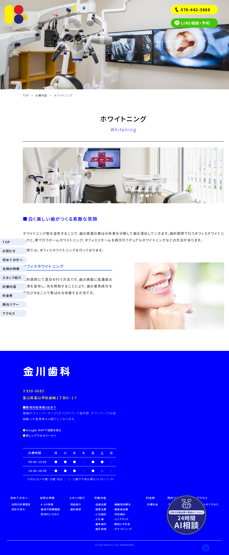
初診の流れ (18, 509)
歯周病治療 (121, 509)
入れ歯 (99, 519)
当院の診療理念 (21, 504)
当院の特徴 (11, 268)
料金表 (7, 295)
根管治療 (100, 509)
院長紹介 (75, 504)
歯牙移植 (100, 529)
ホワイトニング (123, 529)
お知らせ (8, 251)
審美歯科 (100, 524)
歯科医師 (75, 509)
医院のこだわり (50, 514)
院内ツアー (10, 304)
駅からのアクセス (208, 504)
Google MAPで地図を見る (43, 430)
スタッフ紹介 (11, 277)
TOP (6, 242)
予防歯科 (119, 514)
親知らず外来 (122, 524)
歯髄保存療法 (122, 504)
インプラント (121, 519)
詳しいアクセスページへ (41, 435)
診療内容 (9, 286)
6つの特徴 (47, 504)
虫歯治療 (100, 504)
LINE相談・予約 (195, 23)
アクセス (8, 313)
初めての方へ (12, 260)
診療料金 (152, 504)
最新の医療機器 (50, 509)
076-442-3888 (195, 9)
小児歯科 (100, 514)
